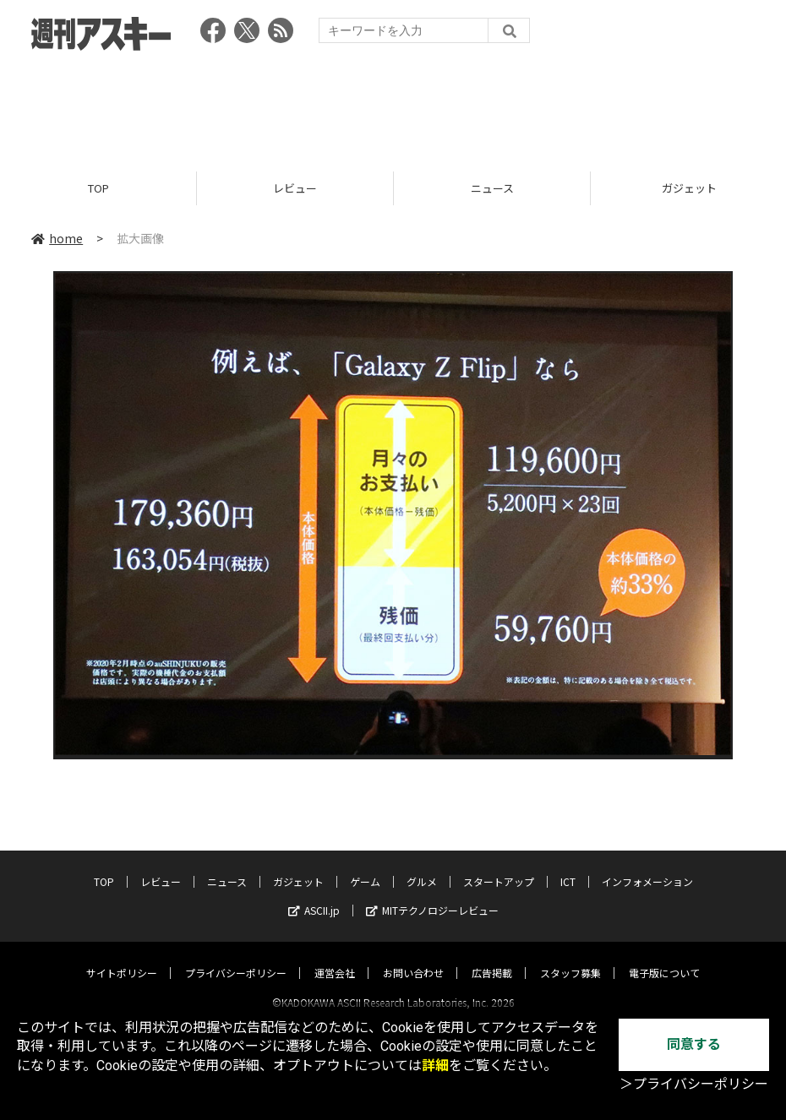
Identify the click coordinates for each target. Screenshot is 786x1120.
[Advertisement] (393, 106)
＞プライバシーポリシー (694, 1084)
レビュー (295, 188)
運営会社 (334, 957)
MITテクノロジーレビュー (432, 895)
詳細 (435, 1065)
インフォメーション (647, 866)
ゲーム (365, 866)
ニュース (492, 188)
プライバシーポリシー (236, 957)
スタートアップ (498, 866)
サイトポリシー (121, 957)
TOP (98, 188)
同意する (694, 1044)
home (57, 238)
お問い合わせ (413, 957)
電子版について (664, 957)
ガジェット (298, 866)
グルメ (422, 866)
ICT (568, 866)
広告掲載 (492, 957)
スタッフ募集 (570, 957)
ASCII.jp (314, 895)
